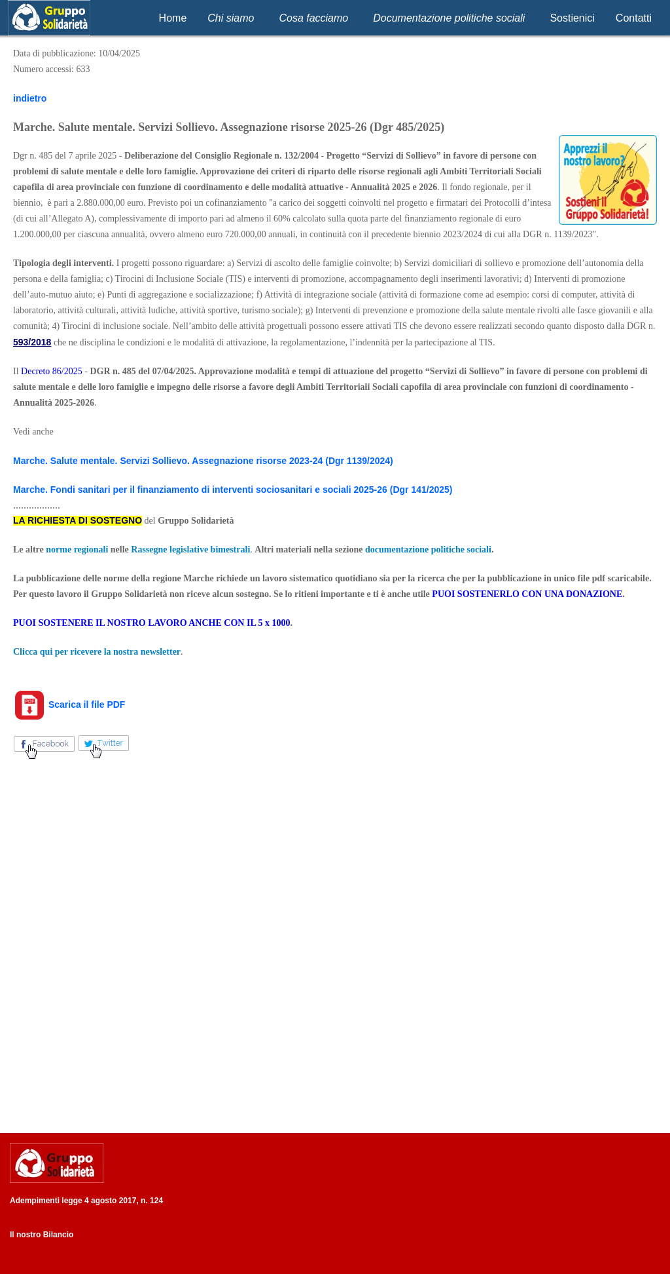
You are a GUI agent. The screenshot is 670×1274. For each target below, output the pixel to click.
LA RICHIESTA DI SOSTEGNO (77, 520)
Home (173, 18)
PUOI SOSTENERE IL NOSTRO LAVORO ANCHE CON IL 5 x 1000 (151, 623)
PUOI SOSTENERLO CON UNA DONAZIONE (527, 594)
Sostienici (572, 18)
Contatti (634, 18)
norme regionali (77, 549)
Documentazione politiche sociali (449, 18)
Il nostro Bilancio (41, 1234)
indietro (29, 98)
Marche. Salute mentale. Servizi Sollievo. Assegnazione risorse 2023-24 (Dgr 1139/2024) (203, 460)
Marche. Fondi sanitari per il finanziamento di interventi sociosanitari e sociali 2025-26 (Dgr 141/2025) (232, 489)
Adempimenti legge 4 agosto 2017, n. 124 (86, 1200)
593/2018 (32, 342)
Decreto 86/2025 (51, 371)
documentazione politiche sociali (428, 549)
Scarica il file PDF (69, 704)
